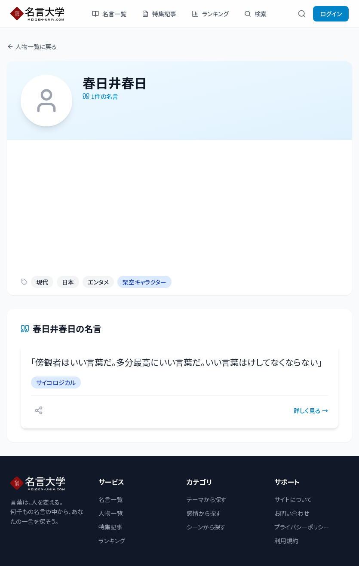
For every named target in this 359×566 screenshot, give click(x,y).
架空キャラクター (144, 282)
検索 (255, 13)
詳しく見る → (311, 410)
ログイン (331, 13)
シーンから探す (206, 527)
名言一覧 (109, 13)
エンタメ (98, 282)
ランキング (210, 13)
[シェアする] (38, 410)
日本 (68, 282)
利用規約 (286, 540)
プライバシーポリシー (301, 527)
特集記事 (159, 13)
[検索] (302, 13)
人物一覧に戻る (32, 46)
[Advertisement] (179, 204)
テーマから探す (207, 499)
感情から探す (204, 513)
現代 (42, 282)
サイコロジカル (56, 382)
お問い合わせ (291, 513)
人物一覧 (110, 513)
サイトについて (293, 499)
